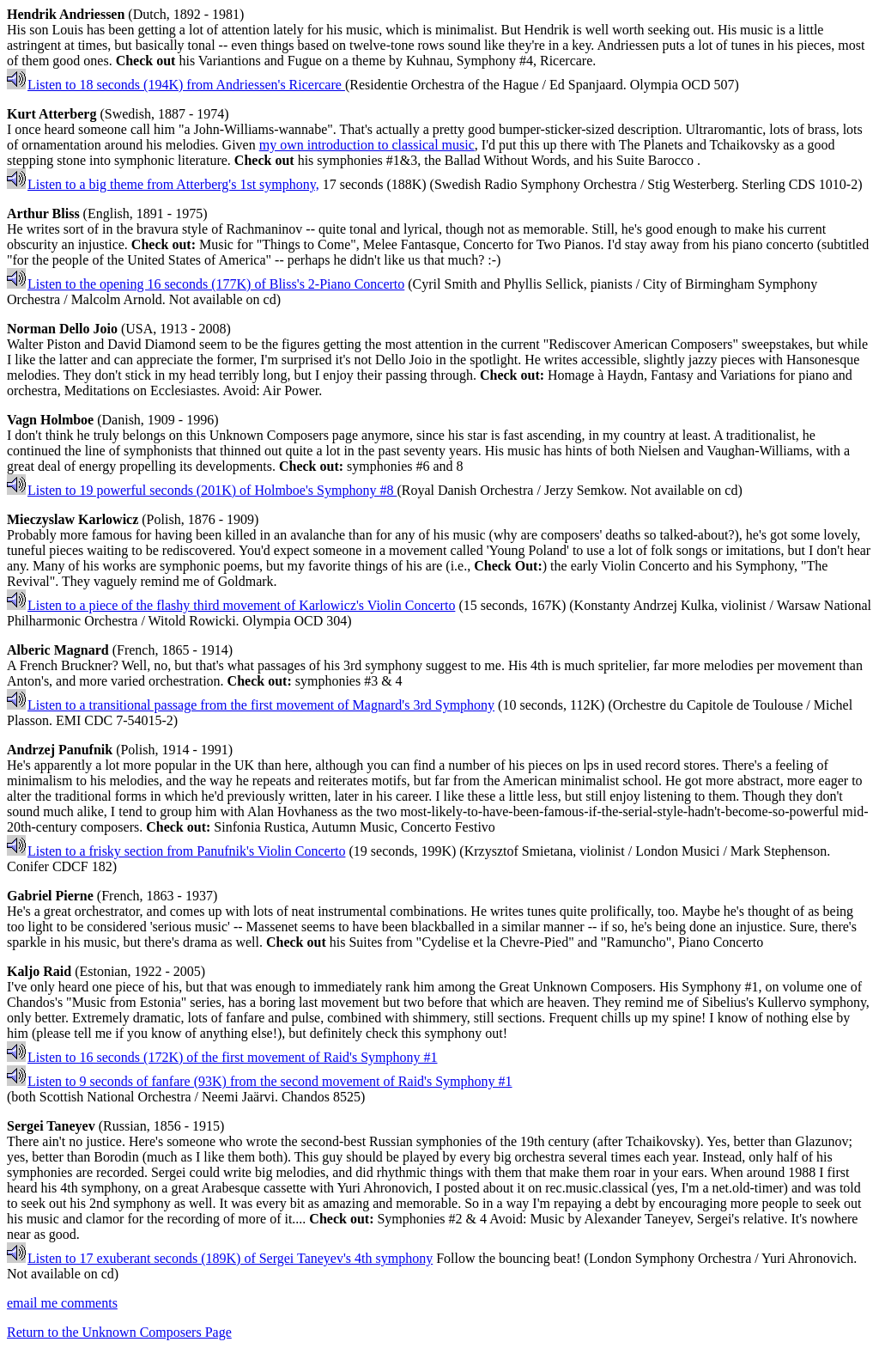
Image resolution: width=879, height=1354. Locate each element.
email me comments (62, 1303)
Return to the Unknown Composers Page (119, 1332)
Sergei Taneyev (51, 1126)
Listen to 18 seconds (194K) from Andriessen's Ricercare (176, 84)
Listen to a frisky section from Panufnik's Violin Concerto (176, 851)
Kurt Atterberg (51, 114)
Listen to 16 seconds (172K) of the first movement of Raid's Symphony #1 (222, 1057)
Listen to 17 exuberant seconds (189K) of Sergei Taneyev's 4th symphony (220, 1258)
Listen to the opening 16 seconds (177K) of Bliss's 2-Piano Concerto (205, 284)
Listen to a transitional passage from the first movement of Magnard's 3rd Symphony (250, 705)
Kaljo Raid (39, 971)
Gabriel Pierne (50, 895)
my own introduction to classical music (367, 144)
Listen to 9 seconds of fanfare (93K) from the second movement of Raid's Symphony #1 (259, 1081)
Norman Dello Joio (62, 328)
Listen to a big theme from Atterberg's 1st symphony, (163, 184)
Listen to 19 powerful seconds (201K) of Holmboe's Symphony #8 (202, 490)
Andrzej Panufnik (59, 749)
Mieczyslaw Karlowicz (72, 519)
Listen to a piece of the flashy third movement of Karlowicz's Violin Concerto (231, 605)
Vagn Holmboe (50, 419)
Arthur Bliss (43, 213)
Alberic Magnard (58, 650)
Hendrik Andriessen (65, 14)
